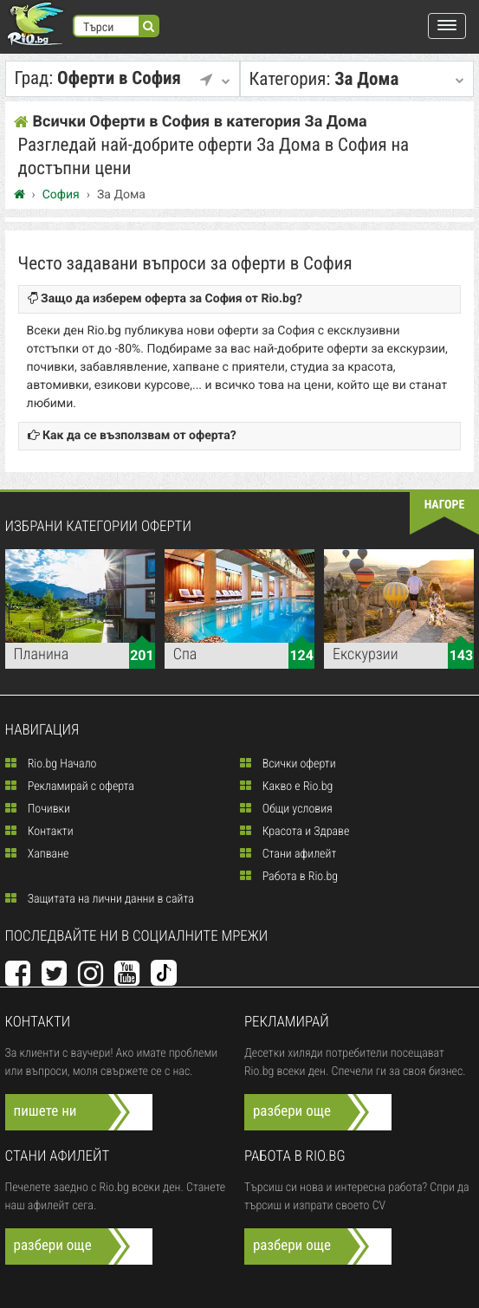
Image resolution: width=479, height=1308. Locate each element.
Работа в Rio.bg (289, 877)
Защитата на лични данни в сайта (99, 899)
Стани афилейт (288, 854)
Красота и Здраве (295, 832)
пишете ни (45, 1111)
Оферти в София (118, 79)
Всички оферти (288, 764)
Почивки (37, 809)
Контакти (39, 832)
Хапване (37, 854)
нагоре (444, 505)
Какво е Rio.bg (286, 786)
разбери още (292, 1111)
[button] (447, 26)
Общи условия (286, 809)
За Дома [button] (353, 79)
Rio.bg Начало (51, 764)
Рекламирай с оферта (69, 786)
